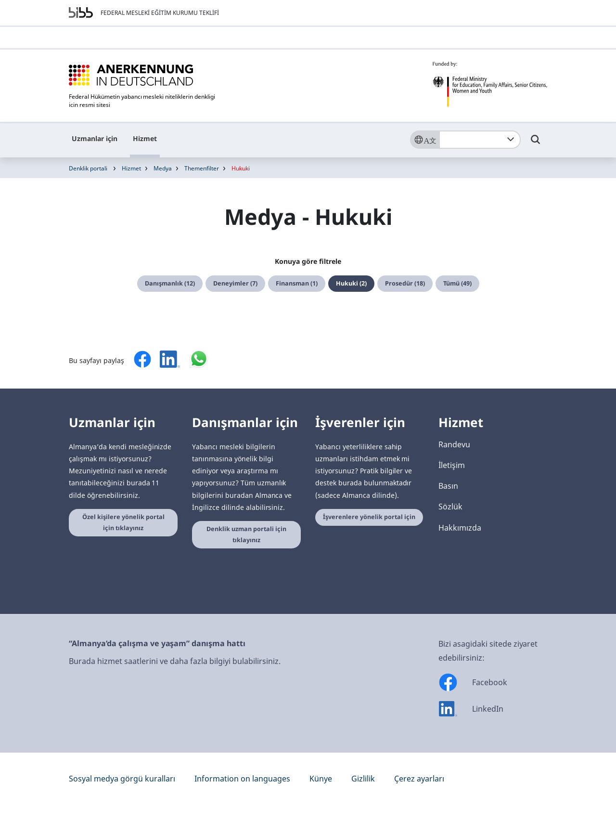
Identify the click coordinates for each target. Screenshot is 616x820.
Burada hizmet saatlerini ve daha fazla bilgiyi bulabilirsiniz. (175, 661)
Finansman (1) (297, 283)
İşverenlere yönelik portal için (369, 517)
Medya (163, 168)
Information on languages (242, 778)
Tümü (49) (457, 283)
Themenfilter (201, 168)
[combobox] (480, 139)
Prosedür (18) (405, 283)
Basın (448, 486)
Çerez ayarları (419, 778)
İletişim (451, 465)
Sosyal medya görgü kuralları (122, 778)
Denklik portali (88, 168)
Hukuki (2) (351, 283)
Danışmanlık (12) (170, 283)
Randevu (454, 444)
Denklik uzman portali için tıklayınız (246, 534)
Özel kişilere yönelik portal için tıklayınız (123, 522)
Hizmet (145, 138)
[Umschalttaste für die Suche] (535, 143)
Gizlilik (363, 778)
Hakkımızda (459, 527)
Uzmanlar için (94, 138)
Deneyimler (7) (235, 283)
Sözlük (450, 506)
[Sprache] (424, 139)
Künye (320, 778)
